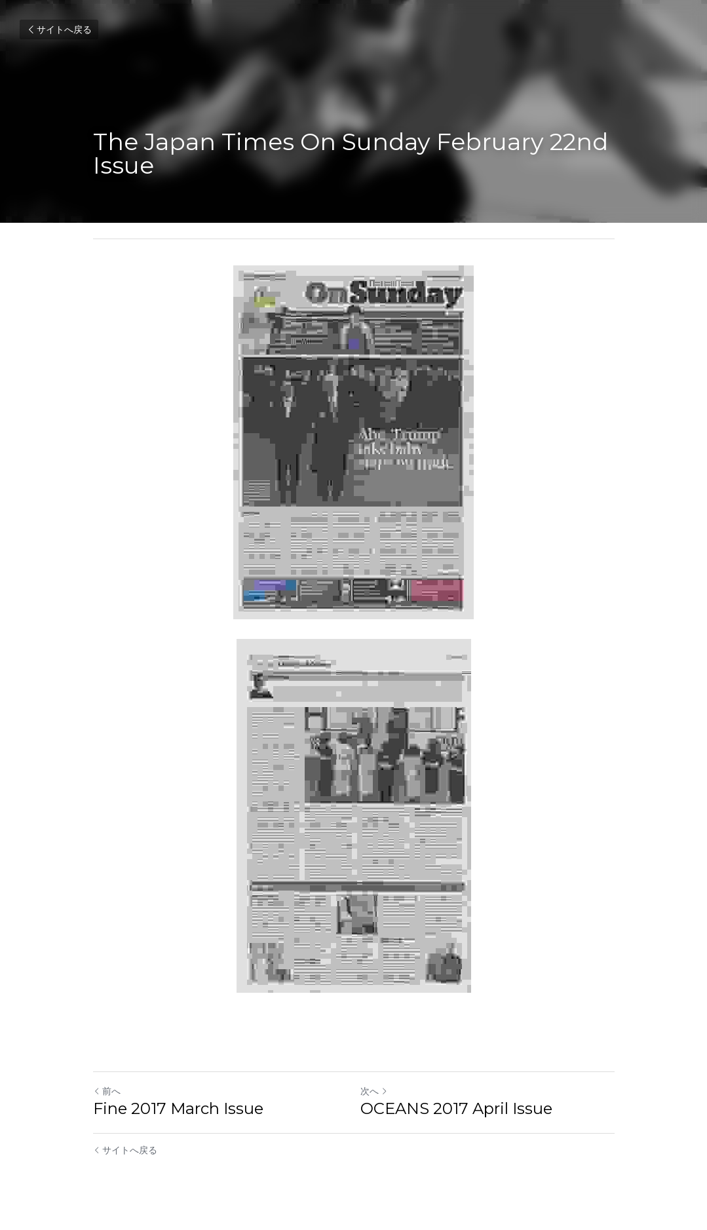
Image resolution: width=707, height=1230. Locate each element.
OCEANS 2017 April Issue (456, 1108)
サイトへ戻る (59, 29)
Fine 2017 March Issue (178, 1108)
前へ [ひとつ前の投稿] (107, 1091)
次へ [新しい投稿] (374, 1091)
